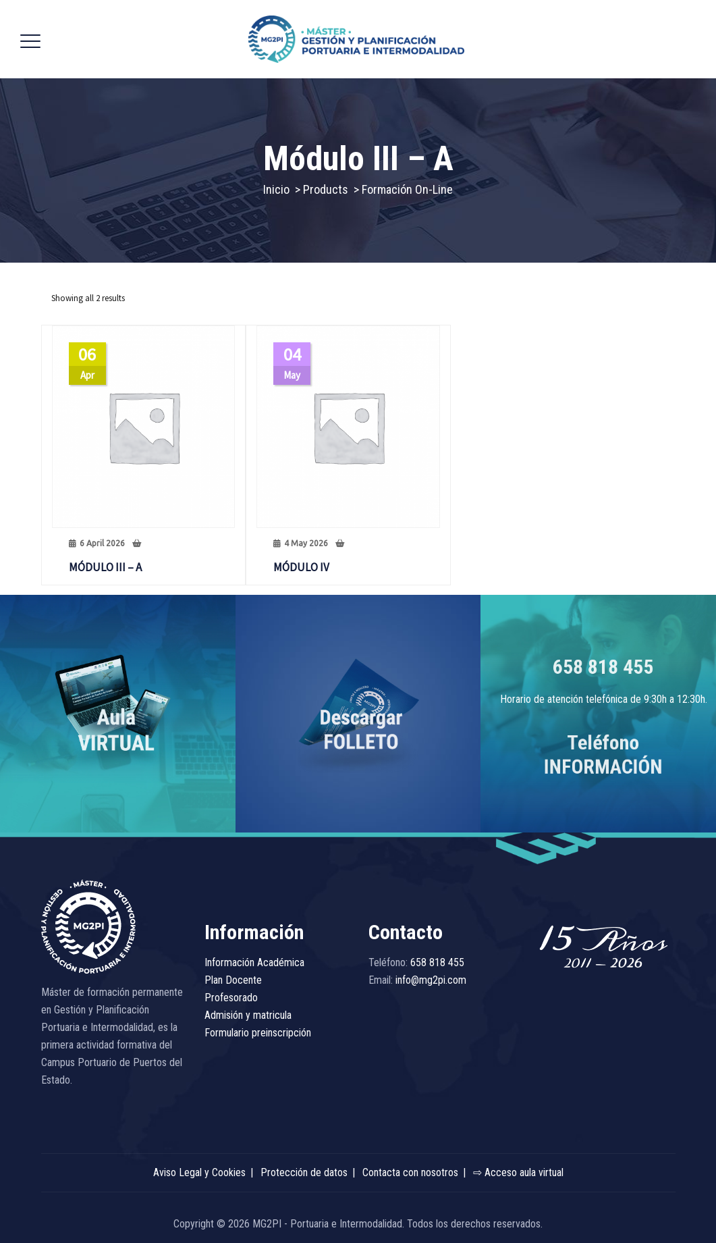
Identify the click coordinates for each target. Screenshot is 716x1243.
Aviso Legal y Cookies (199, 1172)
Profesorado (231, 997)
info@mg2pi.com (430, 980)
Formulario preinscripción (257, 1032)
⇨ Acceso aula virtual (518, 1172)
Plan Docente (233, 980)
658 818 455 (603, 666)
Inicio (276, 189)
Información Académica (254, 962)
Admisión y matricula (248, 1015)
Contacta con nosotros (410, 1172)
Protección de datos (304, 1172)
